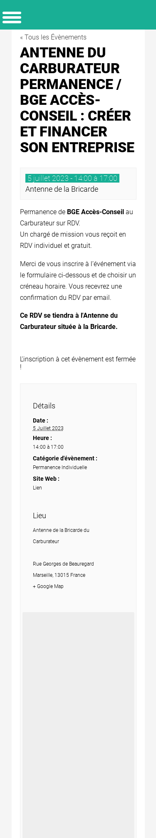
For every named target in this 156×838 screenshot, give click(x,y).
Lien (37, 488)
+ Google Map (48, 586)
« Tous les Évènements (53, 37)
